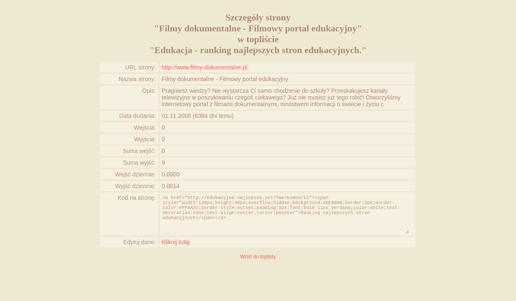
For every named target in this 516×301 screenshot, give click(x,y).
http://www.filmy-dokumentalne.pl (205, 67)
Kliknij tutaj (176, 242)
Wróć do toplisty (258, 257)
